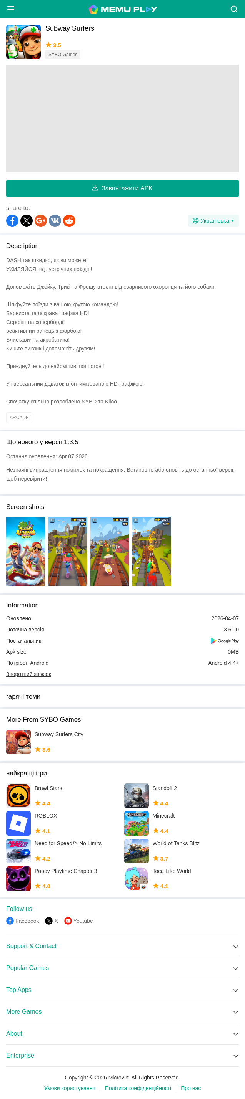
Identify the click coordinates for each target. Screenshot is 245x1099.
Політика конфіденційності (138, 1088)
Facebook (27, 921)
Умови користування (69, 1088)
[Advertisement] (122, 118)
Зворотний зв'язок (28, 674)
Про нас (191, 1088)
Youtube (83, 921)
